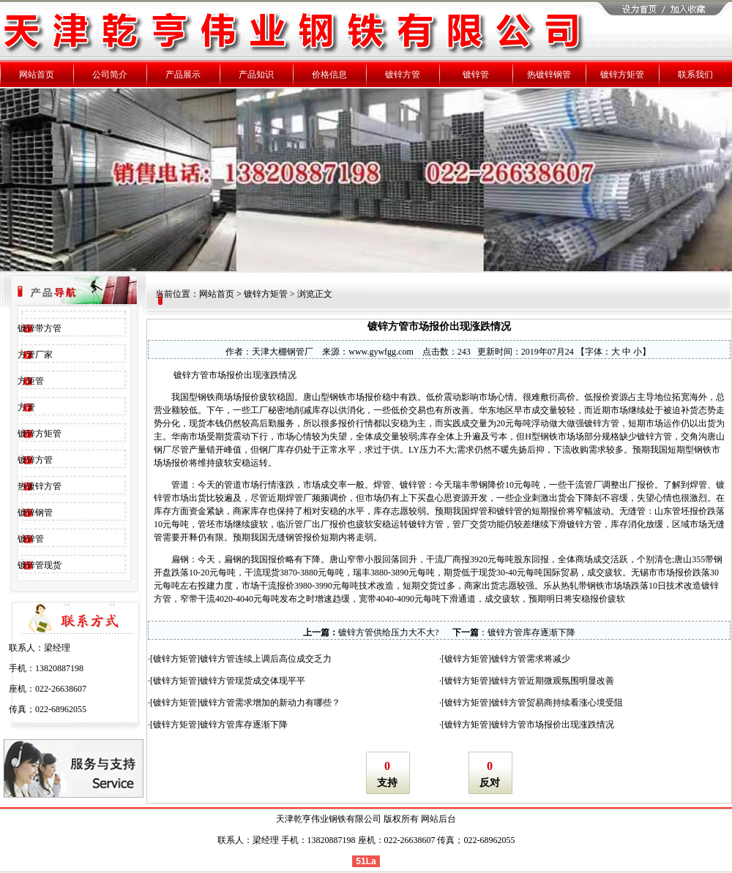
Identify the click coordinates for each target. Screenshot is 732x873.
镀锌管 (31, 539)
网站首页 (216, 294)
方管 (26, 407)
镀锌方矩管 (39, 433)
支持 (387, 782)
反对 (489, 782)
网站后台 (438, 819)
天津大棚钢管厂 (282, 352)
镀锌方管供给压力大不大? (388, 632)
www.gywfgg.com (381, 352)
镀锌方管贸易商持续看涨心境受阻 (557, 703)
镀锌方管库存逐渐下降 (531, 632)
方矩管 (31, 381)
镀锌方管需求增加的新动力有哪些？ (270, 703)
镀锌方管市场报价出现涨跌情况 (552, 724)
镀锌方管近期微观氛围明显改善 (552, 681)
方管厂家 (35, 354)
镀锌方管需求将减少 (530, 659)
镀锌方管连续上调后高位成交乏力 (266, 659)
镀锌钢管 (35, 512)
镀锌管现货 (39, 565)
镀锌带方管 (39, 328)
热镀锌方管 (39, 486)
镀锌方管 (35, 460)
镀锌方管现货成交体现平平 (252, 681)
